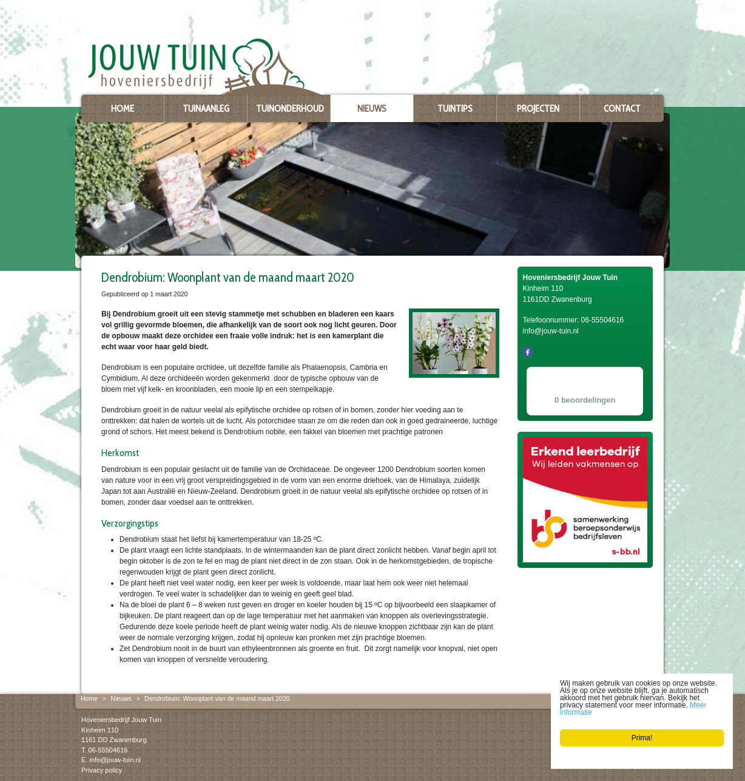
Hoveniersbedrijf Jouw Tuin (121, 719)
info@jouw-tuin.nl (115, 759)
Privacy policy (101, 770)
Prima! (642, 738)
